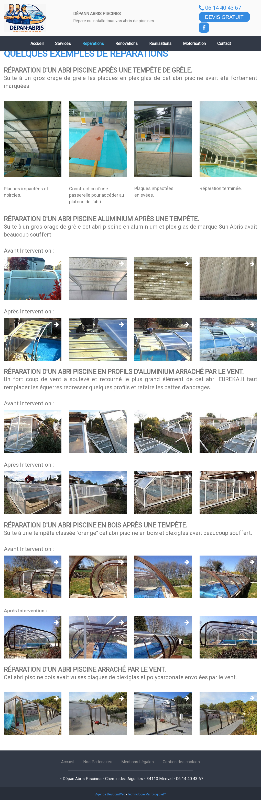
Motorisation (194, 43)
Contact (224, 43)
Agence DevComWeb (110, 794)
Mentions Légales (137, 761)
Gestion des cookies (181, 761)
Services (63, 43)
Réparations (93, 43)
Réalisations (160, 43)
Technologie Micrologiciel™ (146, 794)
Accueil (37, 43)
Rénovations (126, 43)
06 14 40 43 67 (220, 8)
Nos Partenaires (97, 761)
